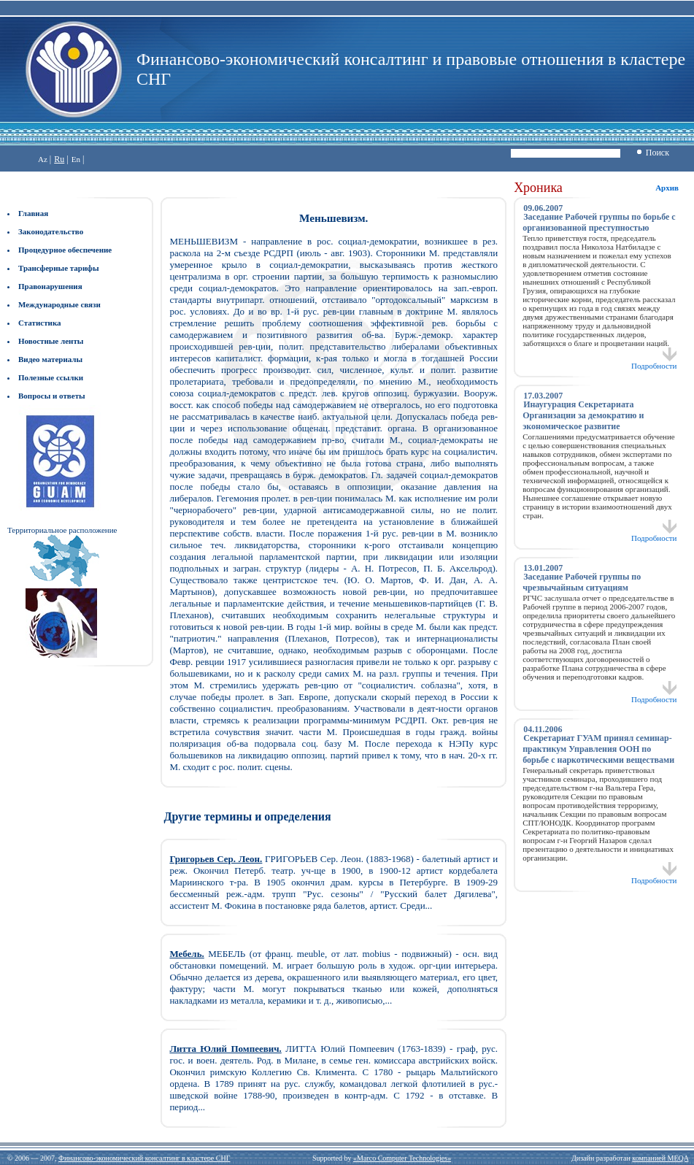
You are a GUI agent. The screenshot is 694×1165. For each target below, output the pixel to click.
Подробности (654, 362)
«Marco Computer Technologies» (402, 1158)
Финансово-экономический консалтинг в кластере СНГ (144, 1158)
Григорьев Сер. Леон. (215, 858)
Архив (667, 187)
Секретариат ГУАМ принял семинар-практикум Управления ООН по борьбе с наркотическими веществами (598, 749)
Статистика (39, 322)
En (76, 159)
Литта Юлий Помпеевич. (225, 1048)
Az (42, 159)
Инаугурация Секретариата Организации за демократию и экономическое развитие (583, 415)
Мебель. (186, 953)
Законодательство (50, 231)
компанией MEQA (660, 1158)
